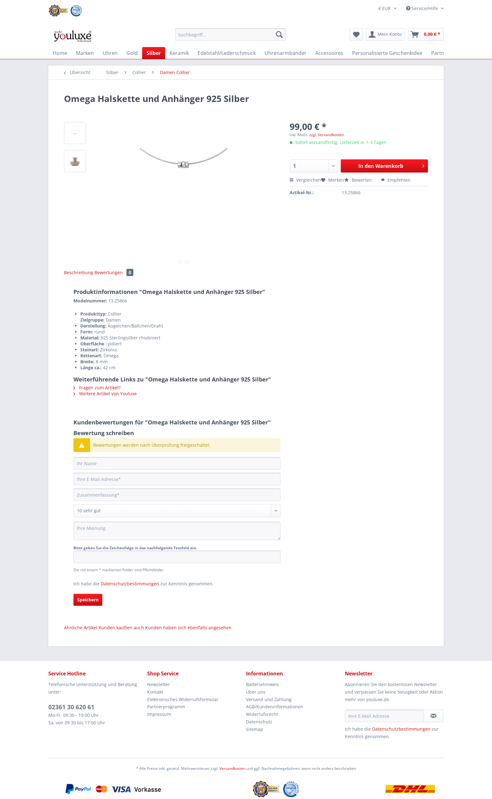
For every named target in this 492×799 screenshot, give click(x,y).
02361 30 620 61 (71, 707)
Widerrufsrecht (262, 714)
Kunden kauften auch (121, 628)
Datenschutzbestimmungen (130, 584)
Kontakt (155, 692)
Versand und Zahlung (268, 699)
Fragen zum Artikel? (96, 388)
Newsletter (158, 684)
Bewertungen (113, 272)
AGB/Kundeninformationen (274, 707)
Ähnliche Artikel (80, 628)
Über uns (255, 692)
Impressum (159, 714)
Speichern (88, 600)
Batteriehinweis (262, 684)
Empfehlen (395, 180)
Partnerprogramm (166, 707)
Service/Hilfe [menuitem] (422, 8)
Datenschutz (259, 722)
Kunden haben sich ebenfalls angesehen (188, 628)
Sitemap (254, 729)
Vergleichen (305, 180)
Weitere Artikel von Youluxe (105, 394)
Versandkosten (232, 768)
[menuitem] (230, 37)
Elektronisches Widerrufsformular (182, 699)
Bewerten (358, 180)
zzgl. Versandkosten (326, 134)
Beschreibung (78, 272)
